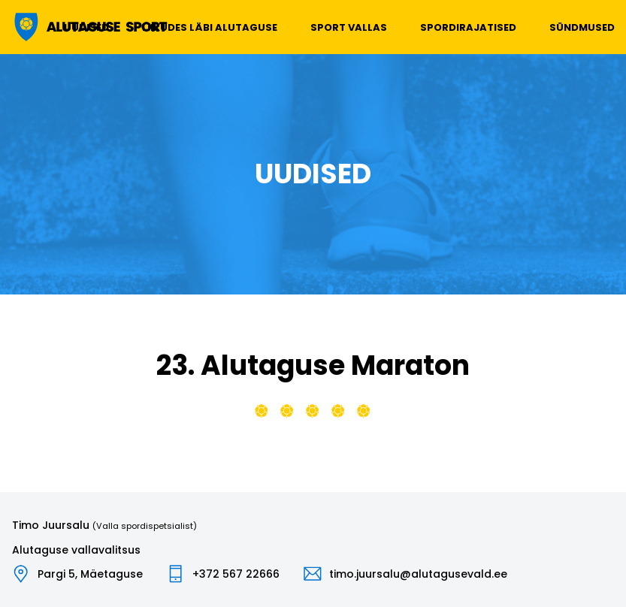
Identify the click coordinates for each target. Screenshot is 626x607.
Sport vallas (348, 27)
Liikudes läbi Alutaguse (209, 27)
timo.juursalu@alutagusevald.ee (418, 574)
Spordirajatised (468, 27)
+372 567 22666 (236, 574)
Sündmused (582, 27)
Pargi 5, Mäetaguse (90, 574)
